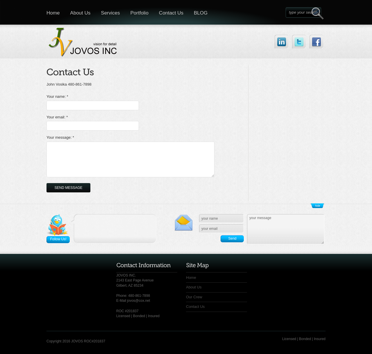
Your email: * (57, 117)
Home (53, 13)
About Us (80, 13)
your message (285, 229)
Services (110, 13)
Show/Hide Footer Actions (317, 205)
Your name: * (57, 96)
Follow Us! (58, 239)
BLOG (201, 13)
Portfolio (139, 13)
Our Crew (194, 297)
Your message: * (60, 137)
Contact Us (171, 13)
